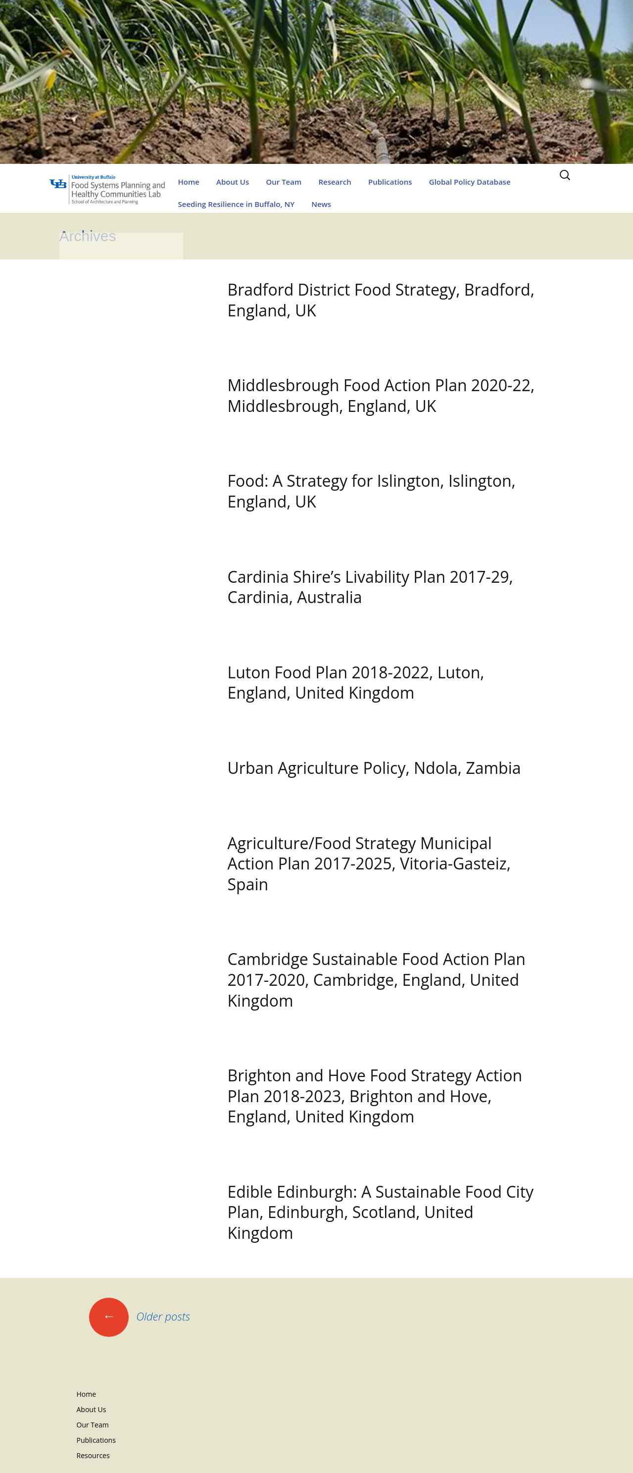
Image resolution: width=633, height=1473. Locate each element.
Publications (390, 182)
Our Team (283, 182)
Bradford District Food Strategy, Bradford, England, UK (381, 300)
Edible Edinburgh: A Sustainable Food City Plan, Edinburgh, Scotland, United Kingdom (381, 1212)
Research (334, 182)
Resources (93, 1455)
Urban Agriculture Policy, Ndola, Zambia (374, 767)
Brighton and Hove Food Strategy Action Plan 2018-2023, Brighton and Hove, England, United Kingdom (375, 1096)
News (321, 204)
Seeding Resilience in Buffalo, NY (236, 204)
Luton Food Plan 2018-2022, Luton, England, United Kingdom (356, 682)
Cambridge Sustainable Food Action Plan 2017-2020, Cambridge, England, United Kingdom (377, 979)
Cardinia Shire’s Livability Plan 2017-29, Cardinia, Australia (370, 587)
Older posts (140, 1316)
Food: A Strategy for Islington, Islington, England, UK (372, 491)
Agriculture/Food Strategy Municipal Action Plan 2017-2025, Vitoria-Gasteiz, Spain (369, 863)
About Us (232, 182)
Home (188, 182)
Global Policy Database (470, 182)
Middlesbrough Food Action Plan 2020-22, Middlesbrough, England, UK (381, 395)
